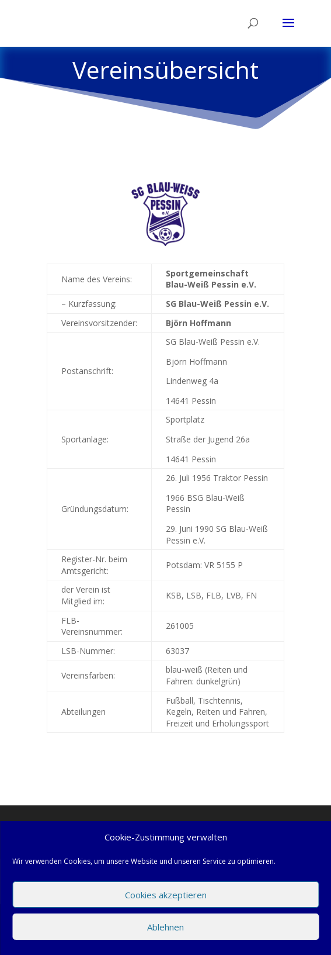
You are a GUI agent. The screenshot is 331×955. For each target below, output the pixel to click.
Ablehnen (165, 927)
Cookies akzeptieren (166, 895)
